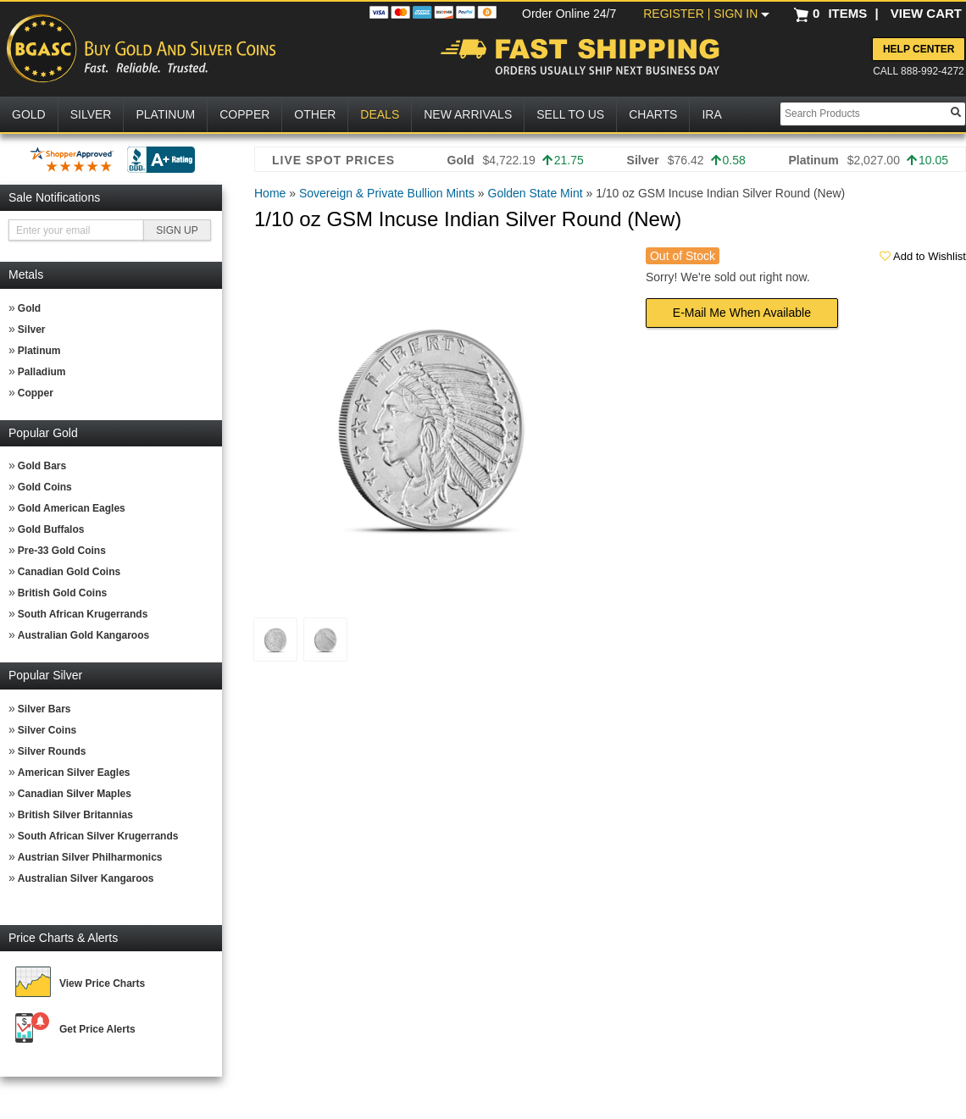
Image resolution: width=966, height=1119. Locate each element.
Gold (29, 308)
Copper (35, 393)
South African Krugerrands (83, 614)
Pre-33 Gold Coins (62, 551)
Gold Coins (45, 487)
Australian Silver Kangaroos (86, 878)
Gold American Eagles (71, 508)
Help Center (918, 49)
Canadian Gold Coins (69, 572)
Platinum (39, 351)
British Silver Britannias (75, 815)
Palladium (42, 372)
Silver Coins (47, 730)
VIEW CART (926, 13)
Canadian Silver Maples (74, 794)
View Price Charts (102, 983)
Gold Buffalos (51, 529)
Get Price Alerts (97, 1029)
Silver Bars (44, 709)
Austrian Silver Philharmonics (90, 857)
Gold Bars (42, 466)
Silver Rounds (52, 751)
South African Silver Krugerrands (98, 836)
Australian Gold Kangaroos (83, 635)
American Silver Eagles (74, 772)
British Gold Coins (62, 593)
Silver (32, 329)
